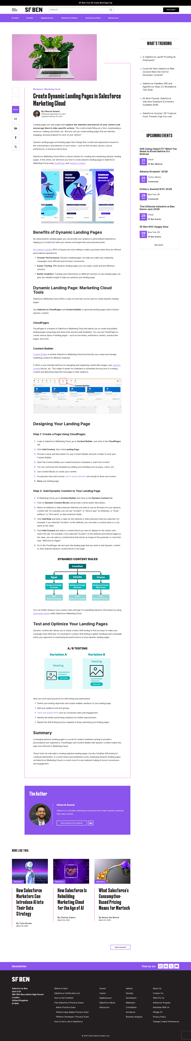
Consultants (131, 1007)
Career (29, 18)
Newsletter (171, 10)
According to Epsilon (42, 249)
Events (15, 18)
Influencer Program (161, 1002)
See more (158, 245)
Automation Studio (41, 613)
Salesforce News (69, 18)
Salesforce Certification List (67, 993)
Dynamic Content (77, 163)
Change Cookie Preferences (166, 1021)
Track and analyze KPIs (47, 712)
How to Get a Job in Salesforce (68, 1021)
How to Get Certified (63, 998)
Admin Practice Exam (65, 1007)
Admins (129, 988)
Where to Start (61, 988)
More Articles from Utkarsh (72, 823)
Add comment (120, 947)
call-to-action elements (75, 476)
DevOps (129, 993)
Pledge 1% (158, 1012)
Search (112, 9)
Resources (113, 18)
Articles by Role (93, 18)
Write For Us (158, 998)
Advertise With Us (161, 1007)
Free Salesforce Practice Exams (69, 1002)
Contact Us (158, 993)
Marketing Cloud (52, 89)
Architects (130, 1012)
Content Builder (40, 354)
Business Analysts (134, 1016)
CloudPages (59, 163)
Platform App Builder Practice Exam (72, 1012)
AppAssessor (47, 18)
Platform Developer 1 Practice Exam (72, 1016)
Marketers (38, 89)
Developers (131, 998)
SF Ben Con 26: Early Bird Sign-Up (95, 2)
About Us (157, 988)
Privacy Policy (159, 1016)
